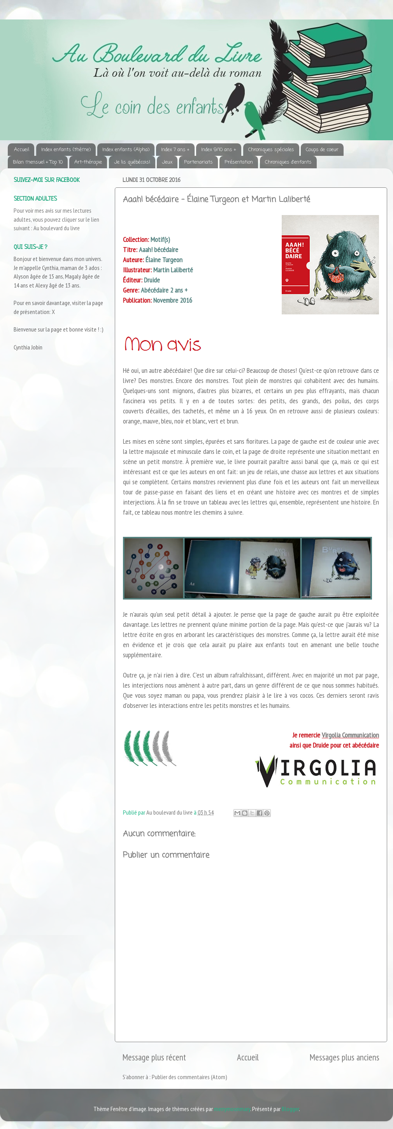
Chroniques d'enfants (288, 162)
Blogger (290, 1109)
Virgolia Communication (350, 734)
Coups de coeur (322, 149)
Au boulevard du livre (56, 228)
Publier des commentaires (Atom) (189, 1077)
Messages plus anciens (344, 1057)
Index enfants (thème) (66, 149)
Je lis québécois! (132, 162)
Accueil (21, 149)
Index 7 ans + (175, 149)
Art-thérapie (88, 162)
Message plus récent (154, 1057)
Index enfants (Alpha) (125, 149)
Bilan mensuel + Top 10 (38, 162)
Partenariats (198, 162)
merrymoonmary (232, 1109)
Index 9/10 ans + (218, 149)
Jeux (167, 162)
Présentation (239, 162)
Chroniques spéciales (271, 149)
